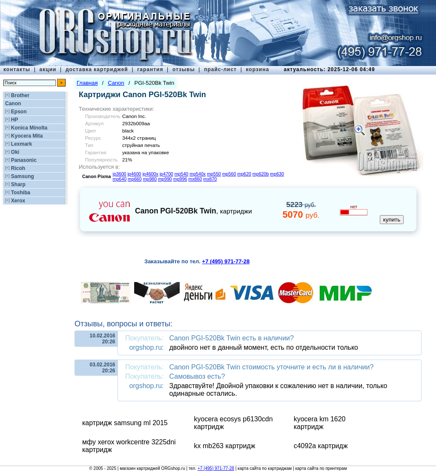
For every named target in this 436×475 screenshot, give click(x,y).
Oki (15, 152)
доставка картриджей (97, 69)
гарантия (150, 69)
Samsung (22, 176)
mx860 (195, 178)
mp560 (229, 173)
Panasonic (24, 160)
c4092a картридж (321, 445)
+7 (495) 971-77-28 (216, 468)
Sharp (18, 184)
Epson (19, 112)
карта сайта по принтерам (321, 468)
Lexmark (21, 144)
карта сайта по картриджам (265, 468)
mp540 (182, 173)
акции (48, 69)
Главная (87, 83)
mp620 (244, 173)
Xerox (18, 201)
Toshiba (20, 193)
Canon (13, 104)
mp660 (135, 178)
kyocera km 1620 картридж (320, 422)
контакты (16, 69)
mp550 (214, 173)
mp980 (150, 178)
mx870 (210, 178)
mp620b (260, 173)
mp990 (165, 178)
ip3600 (119, 173)
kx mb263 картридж (224, 445)
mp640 (120, 178)
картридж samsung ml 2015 (125, 422)
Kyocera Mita (27, 136)
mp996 (180, 178)
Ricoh (18, 168)
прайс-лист (220, 69)
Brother (20, 95)
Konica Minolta (29, 128)
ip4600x (150, 173)
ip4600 (134, 173)
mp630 (277, 173)
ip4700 (166, 173)
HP (14, 120)
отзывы (183, 69)
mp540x (197, 173)
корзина (257, 69)
